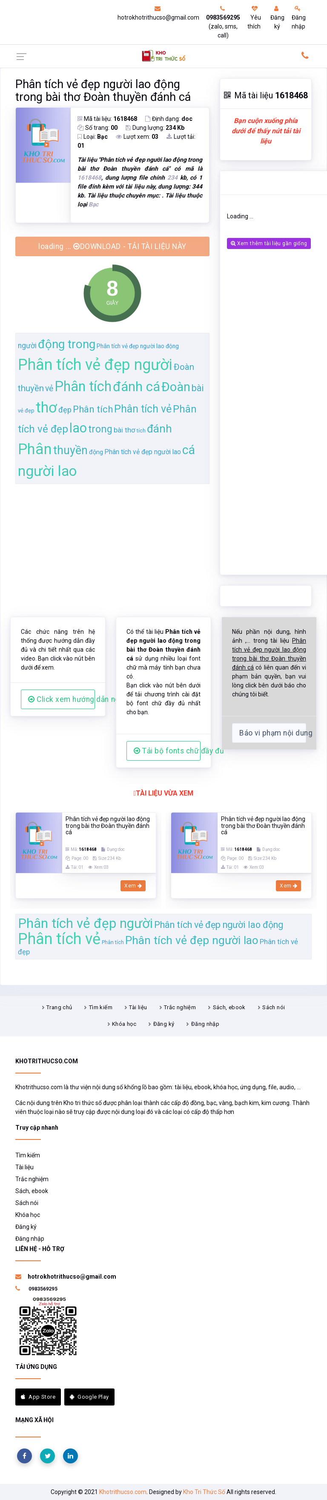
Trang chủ (59, 1007)
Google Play (89, 1397)
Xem (133, 886)
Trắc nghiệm (180, 1007)
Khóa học (124, 1024)
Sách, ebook (229, 1007)
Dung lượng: (155, 127)
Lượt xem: (137, 136)
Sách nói (273, 1007)
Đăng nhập (299, 18)
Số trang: (97, 127)
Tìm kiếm (100, 1007)
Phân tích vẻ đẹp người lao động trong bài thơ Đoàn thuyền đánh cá (103, 90)
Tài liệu (138, 1007)
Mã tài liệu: (107, 118)
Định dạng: (168, 118)
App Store (38, 1397)
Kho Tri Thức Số (204, 1492)
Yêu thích (254, 18)
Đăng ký (277, 18)
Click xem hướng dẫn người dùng (61, 699)
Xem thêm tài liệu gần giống (269, 243)
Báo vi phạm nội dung (272, 733)
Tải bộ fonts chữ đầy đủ (167, 751)
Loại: (92, 136)
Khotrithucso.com (122, 1492)
